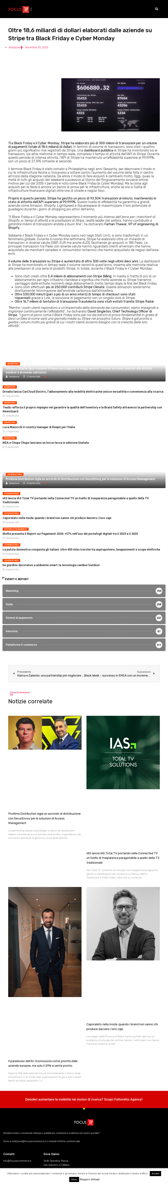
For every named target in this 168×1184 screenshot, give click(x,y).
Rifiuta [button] (74, 1179)
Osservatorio (14, 474)
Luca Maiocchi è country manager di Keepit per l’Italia (39, 427)
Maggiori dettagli (90, 1179)
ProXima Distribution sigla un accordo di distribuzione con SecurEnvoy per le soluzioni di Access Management (80, 479)
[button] (31, 9)
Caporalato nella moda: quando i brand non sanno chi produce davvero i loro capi (57, 518)
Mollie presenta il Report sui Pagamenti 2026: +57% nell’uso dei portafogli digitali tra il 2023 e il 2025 (70, 533)
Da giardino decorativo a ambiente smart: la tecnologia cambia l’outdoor (51, 565)
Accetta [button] (155, 1173)
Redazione (14, 376)
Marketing (12, 364)
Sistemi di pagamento (15, 529)
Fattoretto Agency (128, 1102)
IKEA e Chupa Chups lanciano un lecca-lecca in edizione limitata (45, 442)
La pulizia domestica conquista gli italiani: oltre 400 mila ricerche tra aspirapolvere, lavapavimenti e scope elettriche (81, 549)
